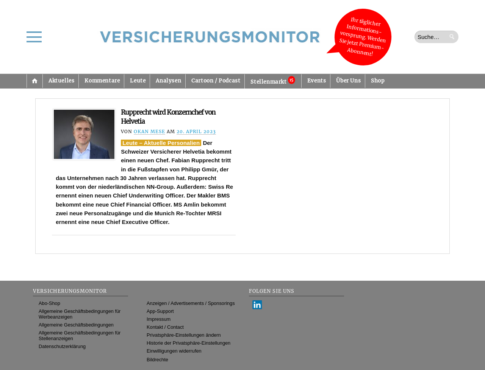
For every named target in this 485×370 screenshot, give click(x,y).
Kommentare (102, 81)
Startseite (34, 81)
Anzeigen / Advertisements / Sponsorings (191, 303)
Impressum (159, 319)
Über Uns (348, 81)
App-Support (160, 311)
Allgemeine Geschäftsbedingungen (76, 325)
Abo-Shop (49, 303)
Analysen (168, 81)
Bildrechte (157, 359)
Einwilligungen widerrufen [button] (174, 351)
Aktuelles (61, 81)
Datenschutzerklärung (62, 346)
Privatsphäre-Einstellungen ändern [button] (184, 335)
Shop (377, 81)
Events (316, 81)
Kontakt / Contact (165, 327)
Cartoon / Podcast (215, 81)
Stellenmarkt (272, 80)
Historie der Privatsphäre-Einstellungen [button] (188, 343)
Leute (138, 81)
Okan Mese (149, 131)
